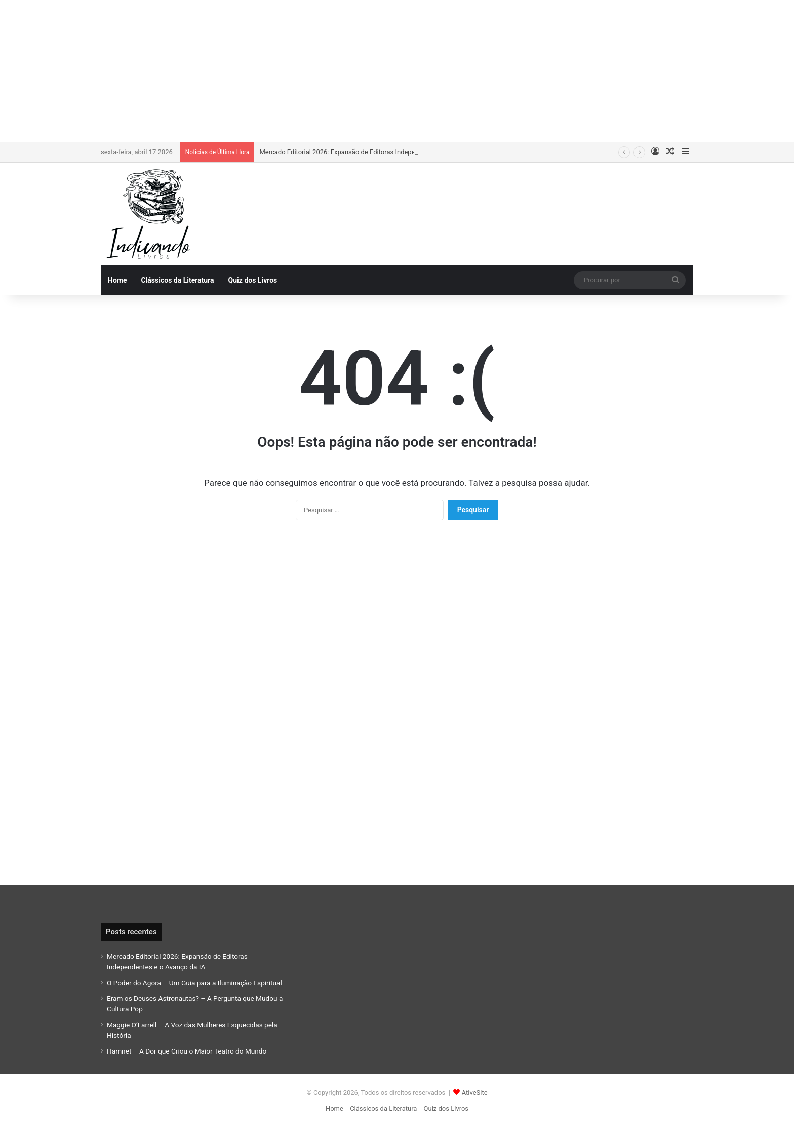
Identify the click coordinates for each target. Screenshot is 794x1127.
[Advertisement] (397, 71)
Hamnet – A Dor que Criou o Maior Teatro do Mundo (186, 1051)
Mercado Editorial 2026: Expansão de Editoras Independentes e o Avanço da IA (374, 152)
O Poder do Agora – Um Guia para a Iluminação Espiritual (194, 983)
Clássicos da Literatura (177, 280)
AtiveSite (475, 1092)
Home (117, 280)
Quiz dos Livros (252, 280)
